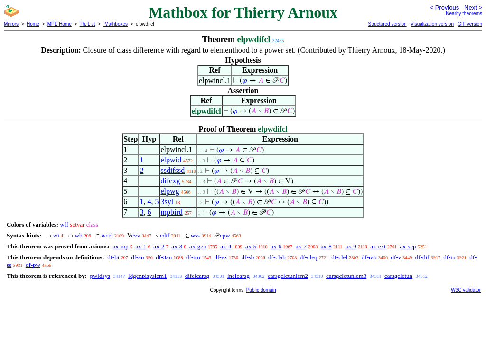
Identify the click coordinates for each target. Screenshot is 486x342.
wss (195, 235)
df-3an (164, 257)
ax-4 (225, 246)
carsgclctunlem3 (346, 275)
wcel (107, 235)
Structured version (387, 24)
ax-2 (158, 246)
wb (79, 235)
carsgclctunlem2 (288, 275)
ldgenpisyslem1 (147, 275)
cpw (225, 235)
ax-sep (408, 246)
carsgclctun (398, 275)
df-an (137, 257)
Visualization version (432, 24)
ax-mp (121, 246)
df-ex (220, 257)
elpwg (169, 191)
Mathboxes (115, 24)
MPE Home (59, 24)
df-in (449, 257)
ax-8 (326, 246)
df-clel (339, 257)
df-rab (369, 257)
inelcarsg (238, 275)
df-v (396, 257)
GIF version (470, 24)
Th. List (87, 24)
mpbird (171, 212)
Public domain (261, 290)
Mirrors (11, 24)
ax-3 (176, 246)
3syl (166, 202)
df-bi (113, 257)
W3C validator (466, 290)
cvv (135, 235)
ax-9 (351, 246)
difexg (170, 181)
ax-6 (276, 246)
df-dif (422, 257)
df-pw (33, 264)
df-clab (277, 257)
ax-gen (197, 246)
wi (56, 235)
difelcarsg (197, 275)
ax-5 (250, 246)
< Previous (444, 7)
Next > (473, 7)
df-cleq (309, 257)
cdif (164, 235)
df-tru (193, 257)
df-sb (248, 257)
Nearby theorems (464, 13)
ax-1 (141, 246)
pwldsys (100, 275)
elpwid (170, 160)
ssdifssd (172, 170)
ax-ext (377, 246)
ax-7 (301, 246)
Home (33, 24)
